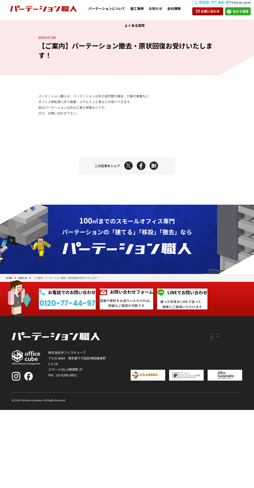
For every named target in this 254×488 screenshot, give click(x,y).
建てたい (127, 401)
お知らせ (155, 8)
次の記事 (199, 136)
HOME (9, 327)
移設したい (127, 411)
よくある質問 (135, 25)
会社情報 (174, 8)
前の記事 (55, 136)
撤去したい (127, 422)
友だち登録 (240, 11)
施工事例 (137, 8)
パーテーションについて (106, 8)
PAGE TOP (238, 464)
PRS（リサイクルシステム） (162, 411)
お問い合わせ (210, 11)
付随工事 (151, 401)
